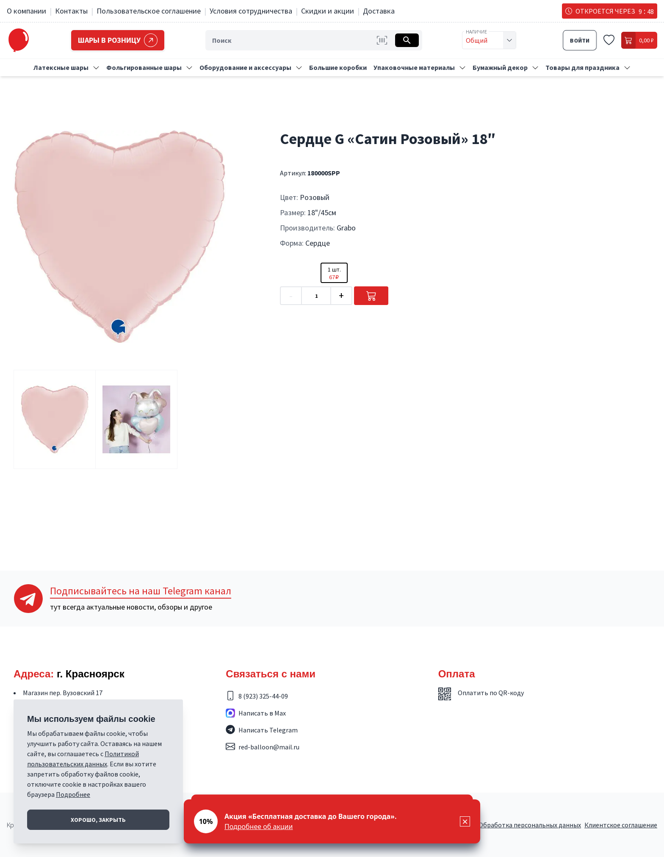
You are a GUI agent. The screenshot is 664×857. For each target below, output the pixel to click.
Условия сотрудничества (251, 11)
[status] (332, 821)
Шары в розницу (119, 40)
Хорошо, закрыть (98, 820)
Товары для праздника (582, 67)
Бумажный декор (500, 67)
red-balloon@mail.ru (268, 747)
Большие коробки (338, 67)
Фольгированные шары (144, 67)
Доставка (379, 11)
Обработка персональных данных (530, 825)
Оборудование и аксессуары (245, 67)
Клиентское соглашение (620, 825)
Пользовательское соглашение (149, 11)
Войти (579, 40)
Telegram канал (140, 590)
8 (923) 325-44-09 (263, 696)
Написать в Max (262, 713)
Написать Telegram (268, 730)
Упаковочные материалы (414, 67)
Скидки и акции (327, 11)
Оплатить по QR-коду (491, 692)
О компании (26, 11)
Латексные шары (61, 67)
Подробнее (73, 794)
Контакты (71, 11)
